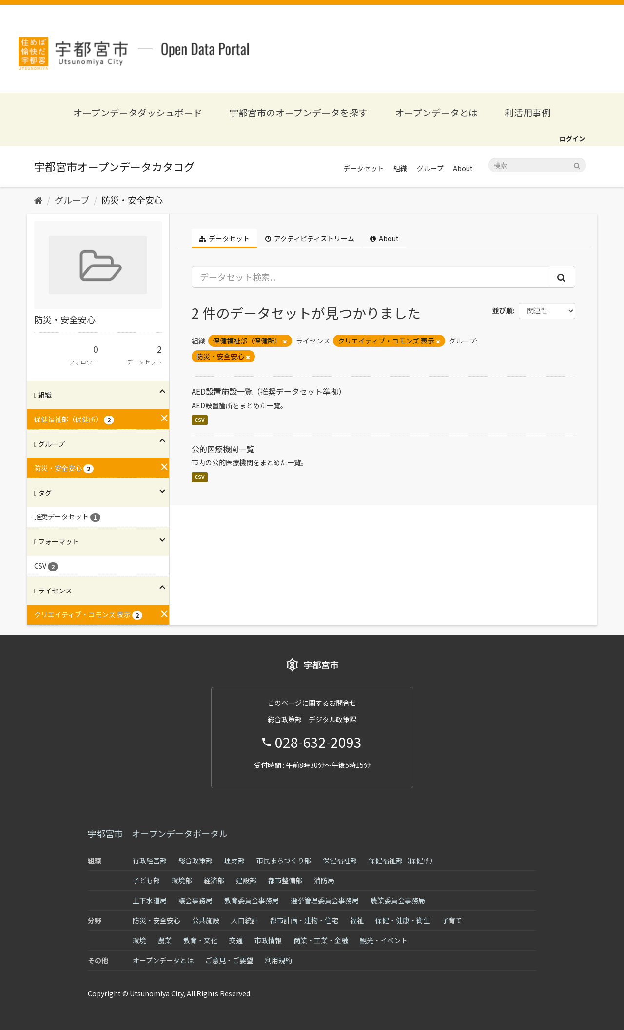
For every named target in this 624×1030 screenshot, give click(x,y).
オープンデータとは (436, 112)
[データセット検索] (537, 165)
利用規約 (278, 960)
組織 (400, 168)
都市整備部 (285, 880)
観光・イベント (384, 940)
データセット (363, 168)
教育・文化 (200, 940)
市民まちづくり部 (283, 860)
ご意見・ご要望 (229, 960)
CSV (200, 419)
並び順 (502, 310)
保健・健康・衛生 (402, 920)
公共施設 (205, 920)
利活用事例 (528, 112)
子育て (452, 920)
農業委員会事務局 (397, 900)
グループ (430, 168)
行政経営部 (150, 860)
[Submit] (577, 164)
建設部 (246, 880)
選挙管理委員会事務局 (325, 900)
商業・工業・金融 (320, 940)
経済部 (214, 880)
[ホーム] (38, 199)
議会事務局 (195, 900)
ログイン (572, 138)
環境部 (182, 880)
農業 (165, 940)
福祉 (357, 920)
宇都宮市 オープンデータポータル (158, 833)
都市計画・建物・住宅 (304, 920)
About (463, 168)
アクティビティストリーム (309, 238)
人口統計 (244, 920)
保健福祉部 (340, 860)
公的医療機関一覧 (223, 449)
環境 (139, 940)
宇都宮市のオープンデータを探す (298, 112)
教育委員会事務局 (251, 900)
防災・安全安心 (132, 199)
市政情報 (268, 940)
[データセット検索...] (371, 277)
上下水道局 (150, 900)
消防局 (324, 880)
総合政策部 (195, 860)
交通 (236, 940)
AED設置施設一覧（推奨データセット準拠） (269, 391)
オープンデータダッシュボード (137, 112)
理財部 (234, 860)
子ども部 (146, 880)
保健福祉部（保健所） (403, 860)
